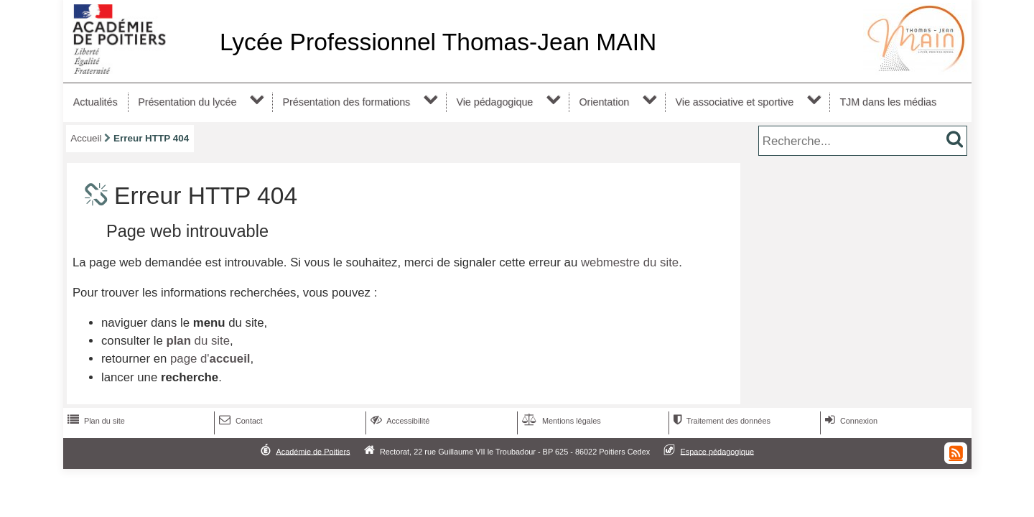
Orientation (604, 102)
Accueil (85, 138)
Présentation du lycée (187, 102)
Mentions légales (560, 420)
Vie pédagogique (494, 102)
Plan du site (95, 420)
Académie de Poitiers (313, 451)
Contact (239, 420)
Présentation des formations (347, 102)
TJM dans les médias (887, 102)
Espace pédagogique (718, 451)
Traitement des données (720, 420)
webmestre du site (630, 262)
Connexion (849, 420)
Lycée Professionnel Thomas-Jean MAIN (438, 42)
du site (198, 341)
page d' (210, 358)
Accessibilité (399, 420)
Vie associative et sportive (735, 102)
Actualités (95, 102)
